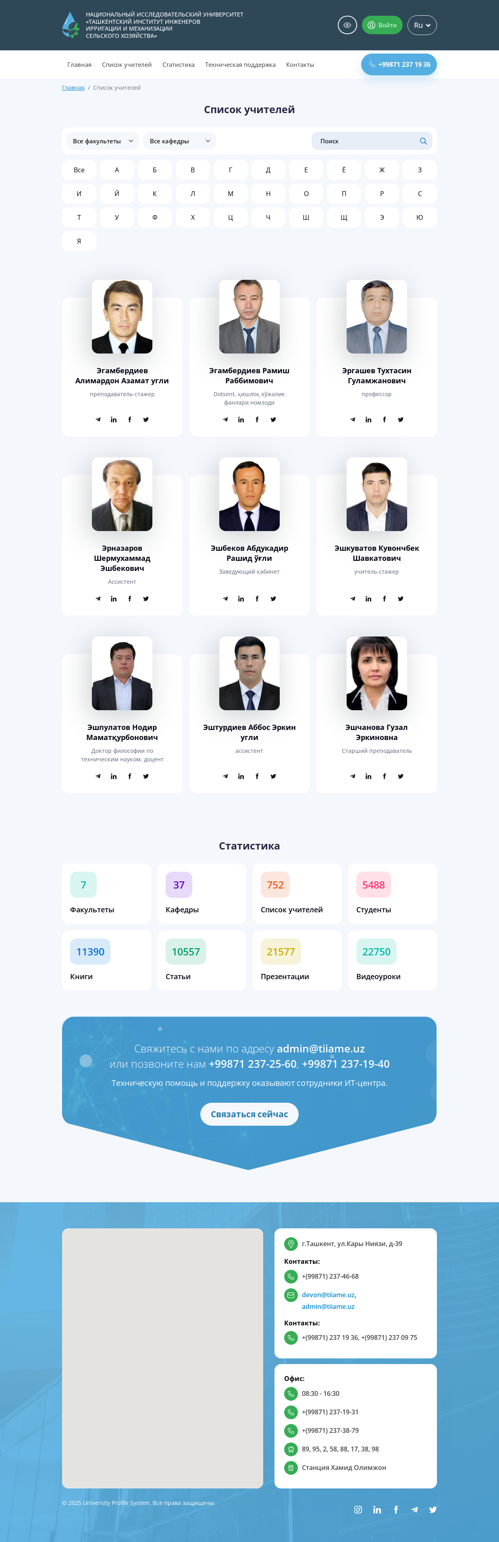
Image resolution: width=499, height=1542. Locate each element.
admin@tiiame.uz (321, 1048)
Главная (79, 64)
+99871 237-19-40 (346, 1063)
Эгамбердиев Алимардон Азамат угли (122, 375)
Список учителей (127, 64)
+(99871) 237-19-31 (330, 1412)
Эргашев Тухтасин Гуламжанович (377, 375)
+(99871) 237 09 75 (389, 1337)
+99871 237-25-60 (253, 1063)
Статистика (178, 64)
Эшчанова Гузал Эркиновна (376, 732)
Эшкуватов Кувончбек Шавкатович (377, 553)
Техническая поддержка (240, 64)
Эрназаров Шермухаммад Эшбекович (122, 558)
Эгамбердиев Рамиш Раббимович (249, 375)
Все (79, 169)
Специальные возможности (347, 25)
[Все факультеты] (103, 141)
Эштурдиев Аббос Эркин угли (249, 732)
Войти (382, 25)
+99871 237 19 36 (399, 64)
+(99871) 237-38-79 (330, 1430)
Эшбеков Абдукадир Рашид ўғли (249, 553)
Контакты (300, 64)
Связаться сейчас (249, 1114)
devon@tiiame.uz (328, 1294)
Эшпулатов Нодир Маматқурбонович (122, 732)
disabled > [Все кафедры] (179, 141)
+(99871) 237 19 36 (330, 1337)
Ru (422, 25)
